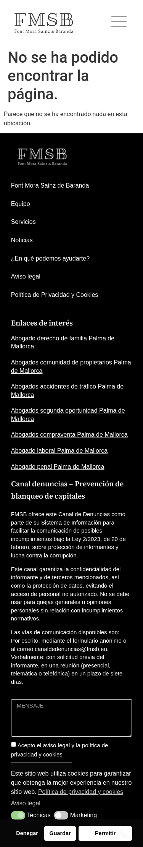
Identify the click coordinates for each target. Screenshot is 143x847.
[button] (18, 815)
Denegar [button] (27, 833)
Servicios (23, 222)
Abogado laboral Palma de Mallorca (59, 450)
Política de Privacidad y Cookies (54, 295)
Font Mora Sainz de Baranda (50, 185)
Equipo (20, 204)
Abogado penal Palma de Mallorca (57, 466)
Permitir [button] (105, 833)
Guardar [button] (60, 833)
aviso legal (56, 745)
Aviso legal (25, 276)
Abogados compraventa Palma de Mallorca (69, 434)
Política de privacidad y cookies (80, 792)
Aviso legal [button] (25, 803)
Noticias (22, 240)
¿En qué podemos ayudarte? (50, 258)
